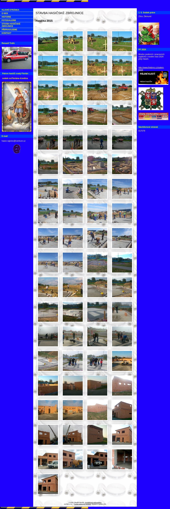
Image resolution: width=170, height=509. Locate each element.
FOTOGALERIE (9, 20)
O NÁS (5, 13)
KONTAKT (6, 33)
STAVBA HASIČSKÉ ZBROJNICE (11, 25)
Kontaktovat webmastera (93, 502)
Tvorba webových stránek (82, 504)
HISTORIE (6, 17)
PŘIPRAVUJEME (9, 29)
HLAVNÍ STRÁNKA (10, 10)
